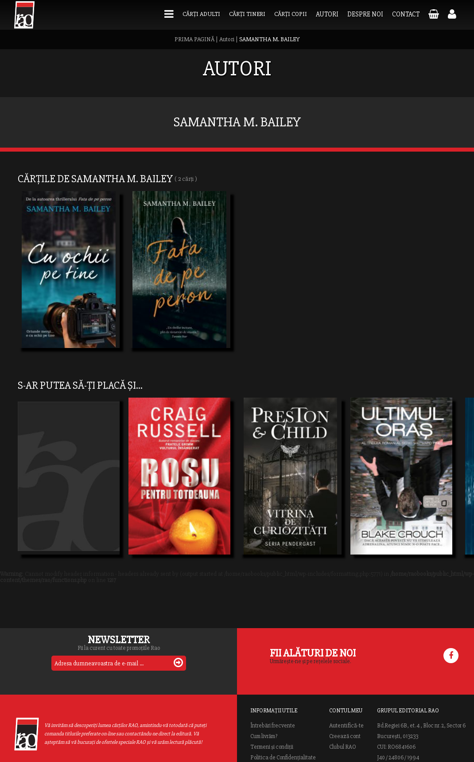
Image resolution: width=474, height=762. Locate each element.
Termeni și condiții (271, 746)
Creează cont (345, 736)
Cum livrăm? (263, 736)
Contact (406, 14)
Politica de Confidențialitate (283, 757)
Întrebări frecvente (272, 725)
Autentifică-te (346, 726)
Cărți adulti (201, 14)
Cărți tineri (247, 14)
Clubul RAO (342, 746)
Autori (327, 14)
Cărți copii (290, 14)
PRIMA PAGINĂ (194, 39)
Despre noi (365, 14)
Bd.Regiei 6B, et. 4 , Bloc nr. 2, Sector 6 (421, 725)
